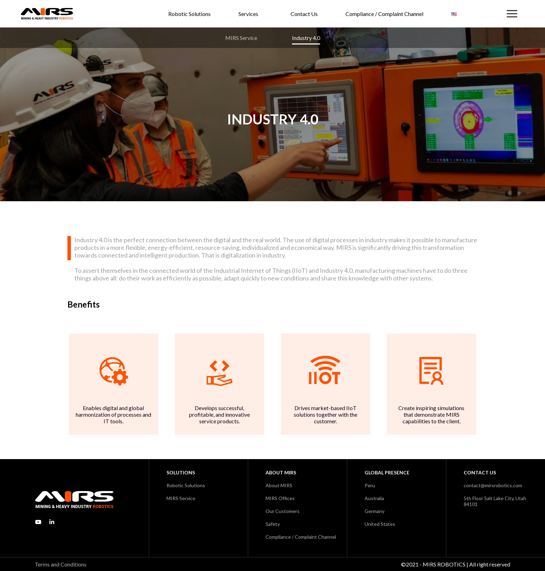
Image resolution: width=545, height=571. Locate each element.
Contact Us (304, 13)
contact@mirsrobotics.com (493, 485)
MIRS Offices (280, 498)
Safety (273, 524)
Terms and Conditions (61, 564)
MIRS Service (241, 37)
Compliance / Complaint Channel (384, 13)
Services (248, 13)
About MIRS (279, 485)
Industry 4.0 (306, 37)
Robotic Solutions (189, 13)
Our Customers (283, 511)
